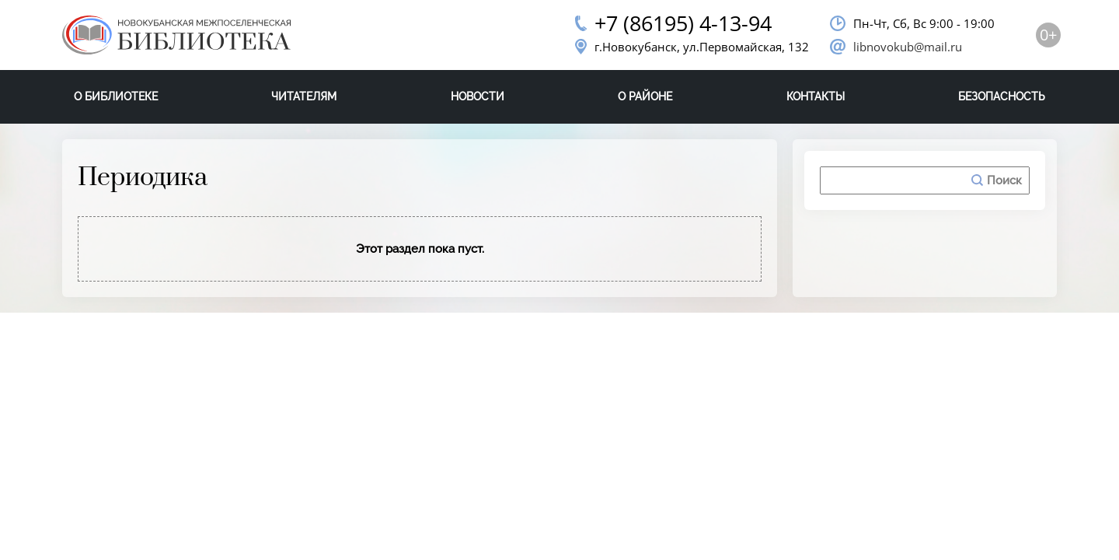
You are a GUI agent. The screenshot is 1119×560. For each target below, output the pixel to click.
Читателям (303, 96)
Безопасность (1001, 96)
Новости (477, 96)
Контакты (815, 96)
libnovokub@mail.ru (907, 46)
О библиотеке (116, 96)
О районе (645, 96)
